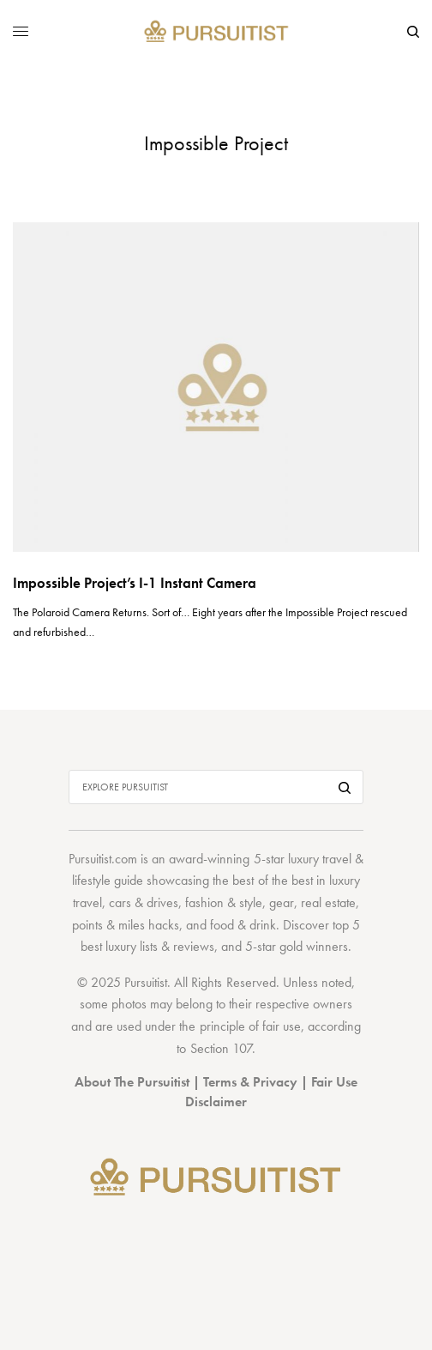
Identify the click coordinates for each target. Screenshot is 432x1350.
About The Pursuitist (132, 1082)
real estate (328, 902)
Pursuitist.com (103, 859)
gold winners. (315, 946)
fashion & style (223, 902)
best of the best (272, 880)
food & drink (243, 925)
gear (281, 902)
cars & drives (143, 902)
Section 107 (221, 1048)
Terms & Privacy (250, 1082)
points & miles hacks (125, 925)
